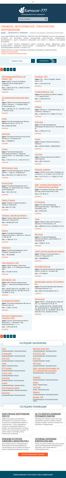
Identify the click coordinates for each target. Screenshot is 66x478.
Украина (4, 377)
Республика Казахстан (38, 384)
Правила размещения (19, 474)
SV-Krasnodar (40, 212)
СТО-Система (7, 380)
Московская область (51, 362)
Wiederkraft (6, 251)
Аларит (35, 394)
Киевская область (42, 396)
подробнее (5, 92)
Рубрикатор (44, 61)
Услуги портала (32, 474)
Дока (4, 360)
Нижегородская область (21, 402)
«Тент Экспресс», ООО (10, 266)
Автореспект (7, 303)
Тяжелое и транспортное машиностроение (14, 53)
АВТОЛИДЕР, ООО (9, 283)
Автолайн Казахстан (42, 279)
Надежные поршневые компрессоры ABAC (46, 451)
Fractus (37, 140)
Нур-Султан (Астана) (50, 384)
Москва (48, 372)
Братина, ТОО (38, 409)
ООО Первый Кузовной (10, 400)
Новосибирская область (52, 406)
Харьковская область (12, 377)
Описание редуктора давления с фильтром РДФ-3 (15, 451)
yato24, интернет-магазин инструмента (49, 262)
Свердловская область (21, 362)
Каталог (3, 33)
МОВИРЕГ (37, 389)
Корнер (4, 395)
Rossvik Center (7, 187)
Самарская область (20, 372)
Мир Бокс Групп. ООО (41, 360)
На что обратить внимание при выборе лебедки (48, 426)
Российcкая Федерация (8, 362)
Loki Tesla (38, 157)
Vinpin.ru (5, 234)
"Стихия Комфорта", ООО (44, 91)
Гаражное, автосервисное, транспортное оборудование (46, 33)
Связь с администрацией (45, 474)
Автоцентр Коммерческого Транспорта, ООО (12, 329)
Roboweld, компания (42, 172)
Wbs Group (39, 245)
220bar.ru (38, 106)
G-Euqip (4, 150)
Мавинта (36, 404)
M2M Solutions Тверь (10, 170)
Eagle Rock (39, 123)
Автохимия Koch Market (44, 313)
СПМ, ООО (6, 370)
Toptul (37, 229)
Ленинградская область (52, 391)
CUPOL (4, 118)
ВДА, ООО (36, 370)
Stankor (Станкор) (8, 204)
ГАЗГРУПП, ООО (39, 365)
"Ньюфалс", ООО (41, 76)
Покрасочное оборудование (9, 52)
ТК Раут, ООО (7, 385)
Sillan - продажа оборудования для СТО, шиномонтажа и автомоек (48, 192)
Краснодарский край (20, 367)
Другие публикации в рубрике (33, 466)
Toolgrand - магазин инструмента (14, 219)
